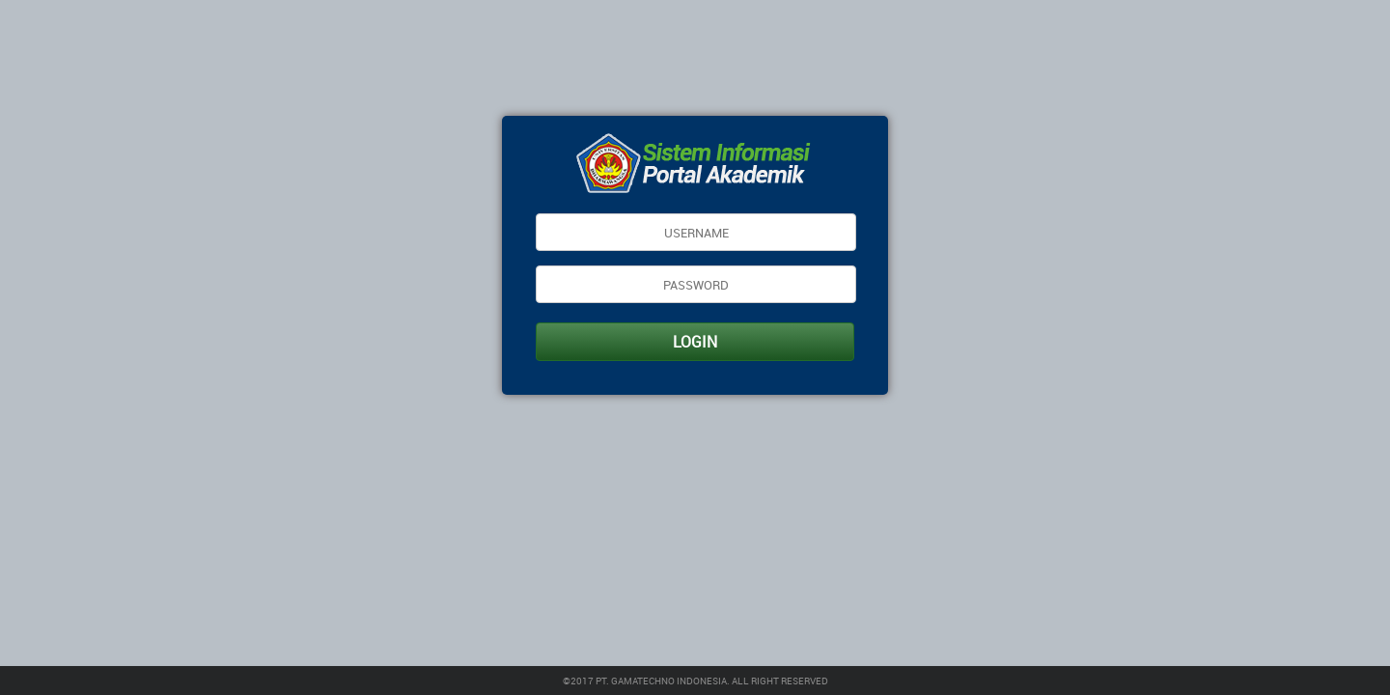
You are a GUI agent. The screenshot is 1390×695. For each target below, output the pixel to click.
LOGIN (695, 341)
